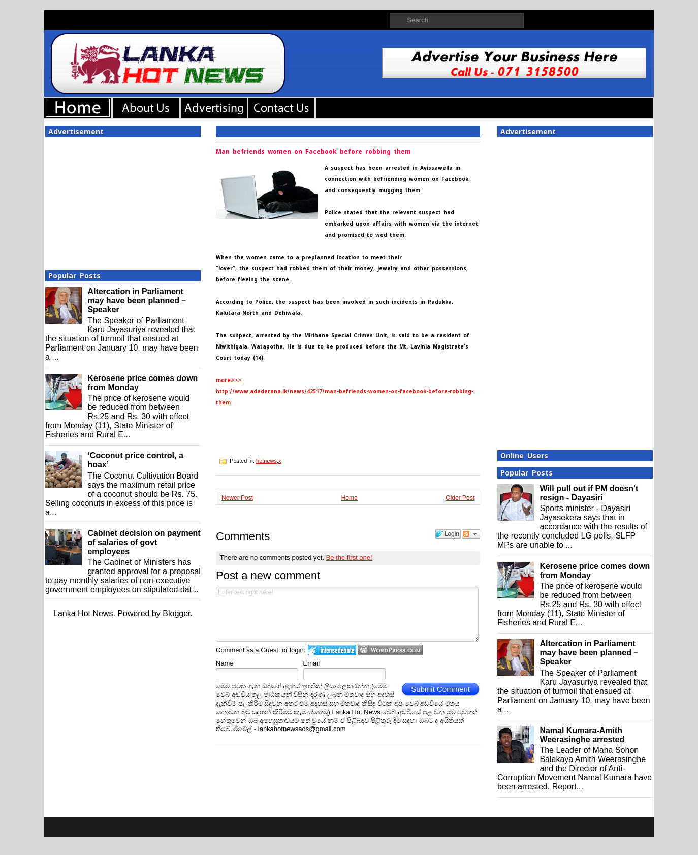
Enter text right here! (347, 614)
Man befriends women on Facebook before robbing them (313, 152)
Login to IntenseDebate (332, 650)
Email (311, 663)
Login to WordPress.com (390, 650)
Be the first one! (349, 557)
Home (349, 497)
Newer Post (237, 497)
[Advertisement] (123, 200)
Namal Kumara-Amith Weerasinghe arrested (582, 735)
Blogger (176, 613)
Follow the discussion (471, 534)
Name (225, 663)
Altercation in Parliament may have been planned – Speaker (136, 300)
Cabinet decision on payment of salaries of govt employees (143, 542)
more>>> (228, 380)
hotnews (266, 461)
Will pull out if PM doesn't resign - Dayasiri (589, 493)
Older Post (460, 497)
